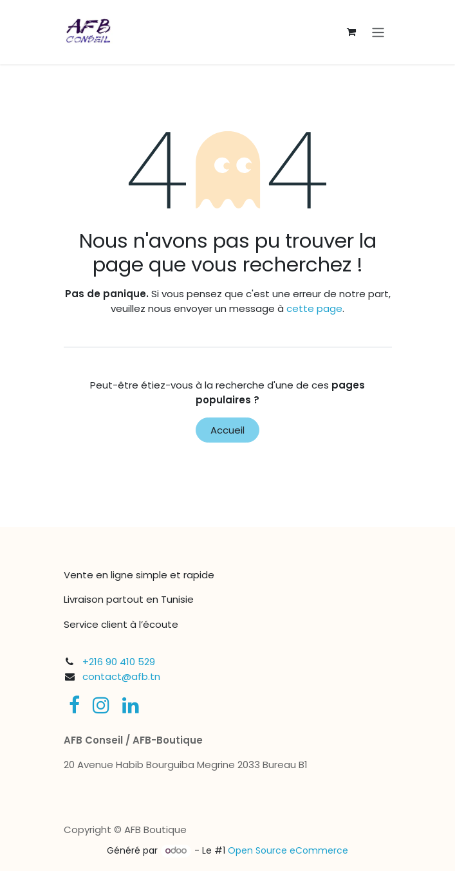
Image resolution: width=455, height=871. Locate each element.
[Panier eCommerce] (351, 32)
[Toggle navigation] (378, 32)
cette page (314, 308)
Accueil (227, 430)
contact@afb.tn (121, 676)
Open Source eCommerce (288, 850)
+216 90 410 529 (118, 661)
